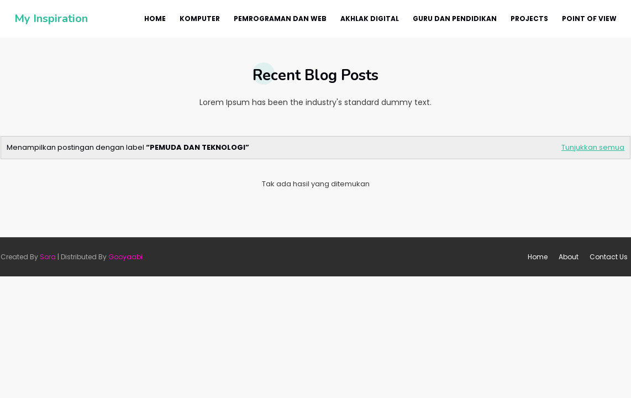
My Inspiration (51, 18)
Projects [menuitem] (529, 18)
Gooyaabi (125, 256)
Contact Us (609, 256)
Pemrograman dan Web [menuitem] (280, 18)
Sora (48, 256)
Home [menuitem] (155, 18)
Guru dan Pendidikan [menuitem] (455, 18)
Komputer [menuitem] (200, 18)
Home (538, 256)
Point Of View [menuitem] (589, 18)
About (569, 256)
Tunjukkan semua (592, 147)
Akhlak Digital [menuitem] (369, 18)
